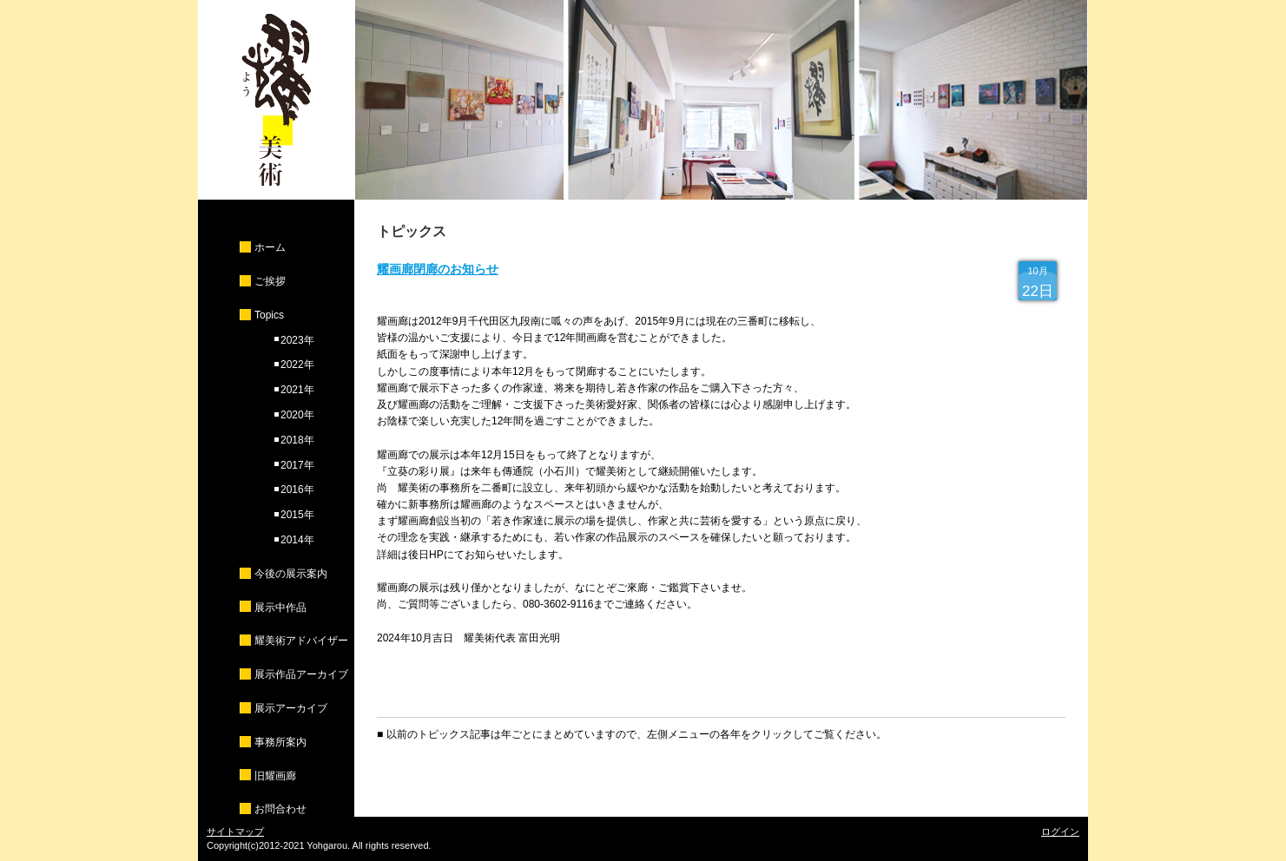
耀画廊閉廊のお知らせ (437, 269)
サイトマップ (235, 831)
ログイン (1060, 831)
